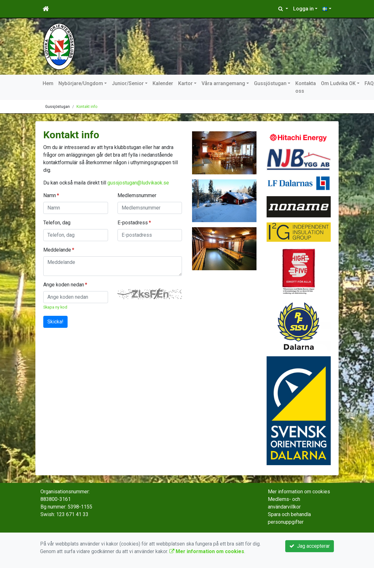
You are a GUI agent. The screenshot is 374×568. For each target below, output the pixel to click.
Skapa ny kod (55, 307)
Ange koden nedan (63, 285)
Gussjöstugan (270, 83)
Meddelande (57, 250)
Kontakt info (86, 106)
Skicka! (55, 322)
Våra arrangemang (223, 83)
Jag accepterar (309, 546)
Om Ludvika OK (338, 83)
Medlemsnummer (137, 195)
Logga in (303, 9)
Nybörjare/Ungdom (80, 83)
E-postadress (133, 223)
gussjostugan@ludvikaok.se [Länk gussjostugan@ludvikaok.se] (138, 183)
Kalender (163, 83)
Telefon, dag (56, 223)
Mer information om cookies (299, 492)
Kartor (185, 83)
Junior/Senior (128, 83)
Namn (49, 195)
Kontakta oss (305, 87)
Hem (48, 83)
